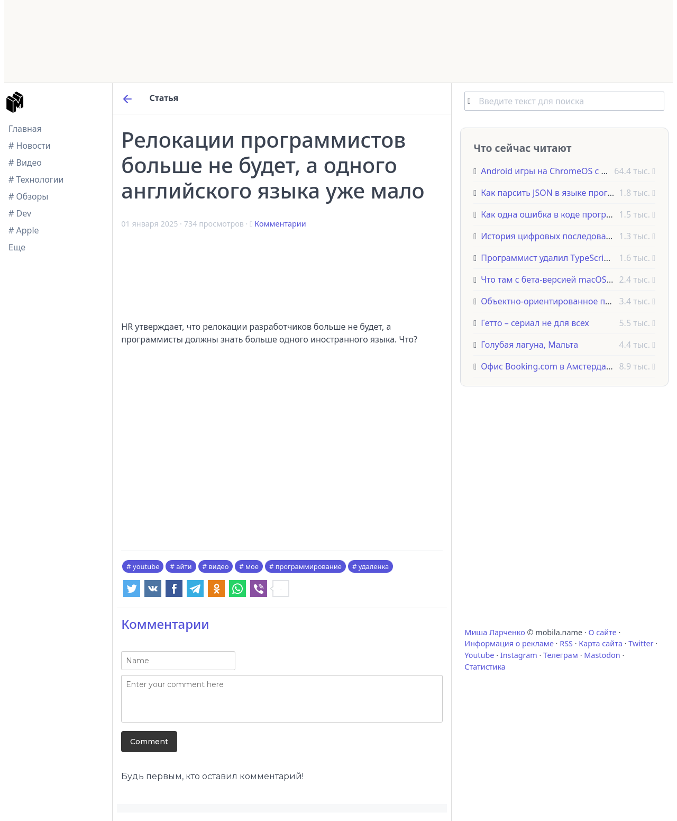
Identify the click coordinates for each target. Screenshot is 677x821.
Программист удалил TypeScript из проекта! (571, 258)
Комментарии (280, 224)
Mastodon (602, 655)
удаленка (374, 566)
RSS (566, 643)
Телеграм (560, 655)
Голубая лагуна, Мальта (529, 344)
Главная (25, 128)
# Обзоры (28, 196)
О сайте (602, 632)
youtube (146, 566)
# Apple (23, 230)
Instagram (518, 655)
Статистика (484, 667)
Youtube (479, 655)
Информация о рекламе (509, 643)
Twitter (640, 643)
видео (218, 566)
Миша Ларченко (494, 632)
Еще (16, 247)
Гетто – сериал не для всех (535, 323)
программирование (309, 566)
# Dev (19, 213)
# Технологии (36, 179)
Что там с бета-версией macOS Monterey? (566, 279)
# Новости (29, 145)
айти (183, 566)
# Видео (25, 162)
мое (252, 566)
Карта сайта (601, 643)
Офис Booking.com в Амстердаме (549, 366)
